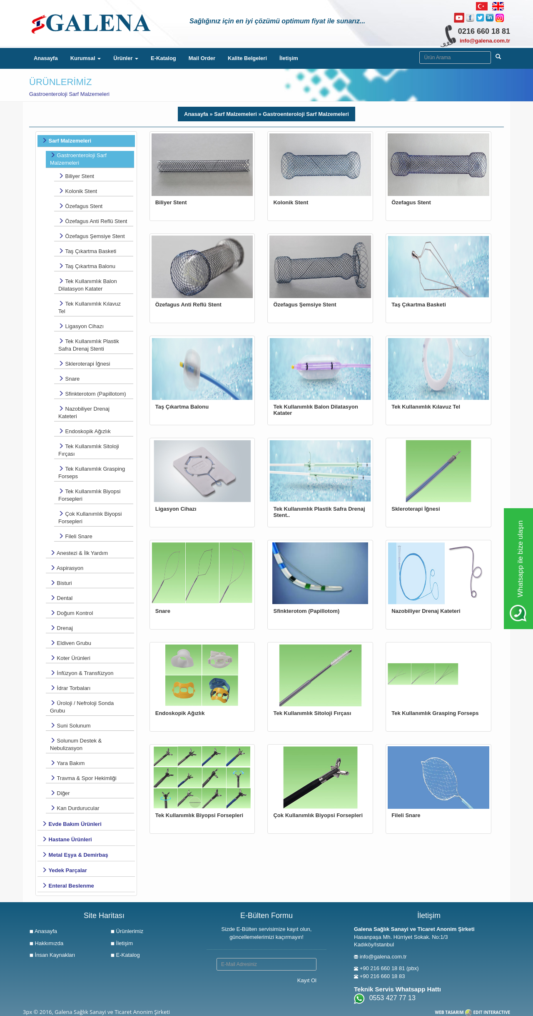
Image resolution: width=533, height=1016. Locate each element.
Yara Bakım (67, 763)
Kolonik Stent (77, 191)
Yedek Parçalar (64, 870)
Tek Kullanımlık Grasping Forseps (91, 472)
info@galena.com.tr (485, 41)
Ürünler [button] (125, 58)
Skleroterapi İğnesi (84, 364)
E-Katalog (163, 58)
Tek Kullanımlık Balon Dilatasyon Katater (87, 285)
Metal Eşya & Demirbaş (75, 855)
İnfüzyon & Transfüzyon (81, 673)
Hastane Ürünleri (67, 839)
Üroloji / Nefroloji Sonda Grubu (82, 707)
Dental (61, 598)
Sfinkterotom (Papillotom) (92, 394)
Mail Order (202, 58)
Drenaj (61, 628)
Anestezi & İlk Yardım (79, 553)
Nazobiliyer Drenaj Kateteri (84, 412)
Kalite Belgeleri (247, 58)
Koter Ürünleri (70, 658)
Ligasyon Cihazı (81, 326)
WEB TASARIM (449, 1012)
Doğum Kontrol (71, 613)
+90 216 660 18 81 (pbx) (389, 968)
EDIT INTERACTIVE (491, 1012)
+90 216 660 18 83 (382, 976)
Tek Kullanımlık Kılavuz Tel (89, 307)
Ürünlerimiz (126, 931)
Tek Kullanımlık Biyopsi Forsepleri (89, 495)
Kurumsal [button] (85, 58)
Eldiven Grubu (70, 643)
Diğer (60, 793)
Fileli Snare (75, 536)
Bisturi (61, 583)
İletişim (288, 58)
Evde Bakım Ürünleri (72, 824)
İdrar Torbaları (70, 688)
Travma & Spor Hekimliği (83, 778)
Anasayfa (49, 57)
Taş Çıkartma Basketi (87, 251)
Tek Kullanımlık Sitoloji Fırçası (88, 450)
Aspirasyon (66, 568)
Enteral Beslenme (68, 886)
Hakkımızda (46, 943)
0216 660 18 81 (484, 31)
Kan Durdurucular (75, 808)
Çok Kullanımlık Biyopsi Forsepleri (90, 517)
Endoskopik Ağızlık (84, 431)
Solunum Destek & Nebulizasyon (76, 744)
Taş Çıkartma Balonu (86, 266)
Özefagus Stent (80, 206)
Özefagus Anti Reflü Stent (92, 221)
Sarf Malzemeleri (66, 141)
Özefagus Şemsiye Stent (91, 236)
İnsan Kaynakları (52, 955)
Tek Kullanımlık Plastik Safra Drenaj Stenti (88, 345)
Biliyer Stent (76, 176)
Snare (69, 379)
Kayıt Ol (306, 980)
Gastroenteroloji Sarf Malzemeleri (78, 159)
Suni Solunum (70, 725)
